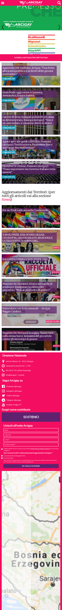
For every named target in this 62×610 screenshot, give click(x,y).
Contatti (21, 382)
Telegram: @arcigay (13, 407)
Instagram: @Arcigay (14, 398)
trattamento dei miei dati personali (40, 455)
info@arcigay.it (11, 382)
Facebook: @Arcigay (14, 393)
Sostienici (31, 424)
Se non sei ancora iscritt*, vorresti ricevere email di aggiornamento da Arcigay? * (27, 459)
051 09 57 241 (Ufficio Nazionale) (18, 377)
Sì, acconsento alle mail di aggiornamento (14, 462)
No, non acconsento (8, 464)
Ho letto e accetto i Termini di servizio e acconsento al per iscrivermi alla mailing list (30, 456)
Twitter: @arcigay (12, 402)
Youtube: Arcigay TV (13, 411)
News (6, 206)
